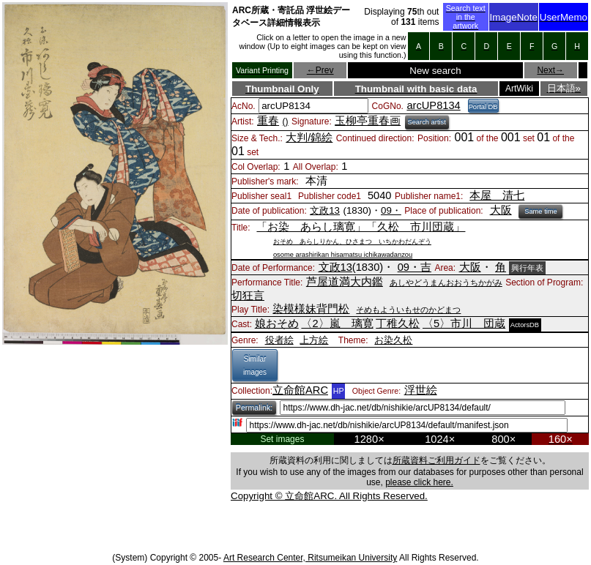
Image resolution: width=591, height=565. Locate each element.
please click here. (419, 482)
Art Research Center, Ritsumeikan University (310, 558)
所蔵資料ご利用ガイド (436, 460)
